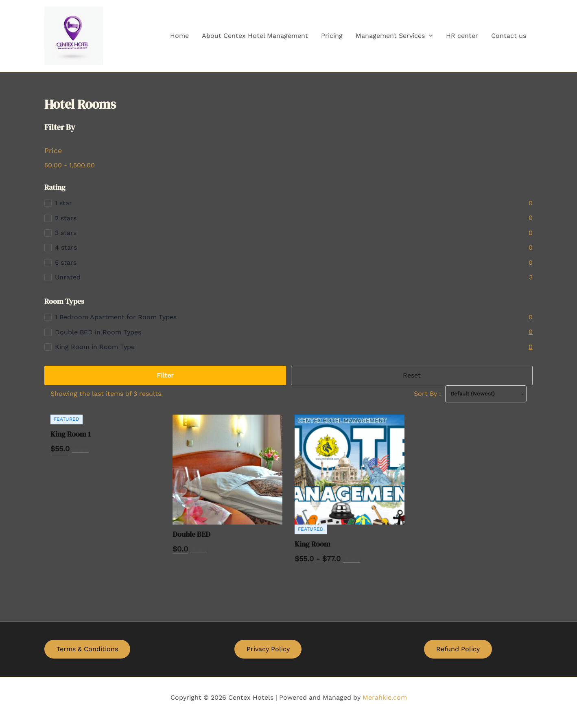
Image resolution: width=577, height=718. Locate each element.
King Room (312, 544)
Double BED (191, 534)
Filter (165, 375)
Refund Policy (458, 649)
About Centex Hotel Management (255, 36)
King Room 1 (70, 434)
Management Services (394, 36)
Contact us (508, 36)
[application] (429, 36)
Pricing (332, 36)
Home (179, 36)
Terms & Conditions (87, 649)
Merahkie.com (385, 697)
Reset (412, 375)
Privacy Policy (268, 649)
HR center (462, 36)
